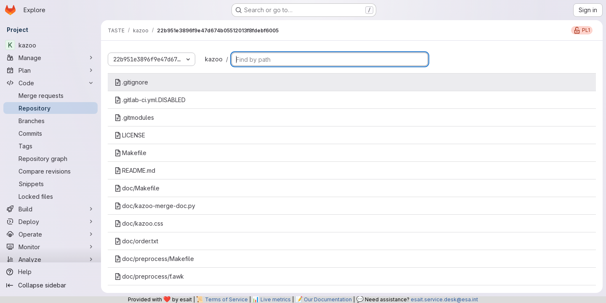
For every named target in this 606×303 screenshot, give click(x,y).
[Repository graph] (50, 158)
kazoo (214, 59)
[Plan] (50, 70)
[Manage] (50, 57)
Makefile (130, 152)
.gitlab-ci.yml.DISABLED (150, 99)
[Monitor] (50, 247)
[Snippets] (50, 184)
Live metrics (275, 299)
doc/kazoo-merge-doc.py (154, 205)
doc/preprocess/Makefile (154, 258)
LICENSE (129, 135)
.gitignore (131, 82)
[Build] (50, 209)
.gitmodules (134, 117)
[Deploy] (50, 221)
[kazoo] (50, 45)
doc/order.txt (136, 241)
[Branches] (50, 120)
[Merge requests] (50, 95)
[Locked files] (50, 196)
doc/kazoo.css (138, 223)
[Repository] (50, 108)
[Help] (50, 272)
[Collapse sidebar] (50, 285)
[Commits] (50, 133)
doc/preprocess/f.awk (149, 276)
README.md (134, 170)
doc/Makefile (136, 188)
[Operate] (50, 234)
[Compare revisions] (50, 171)
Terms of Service (226, 299)
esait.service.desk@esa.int (444, 299)
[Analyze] (50, 259)
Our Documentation (328, 299)
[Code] (50, 83)
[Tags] (50, 146)
